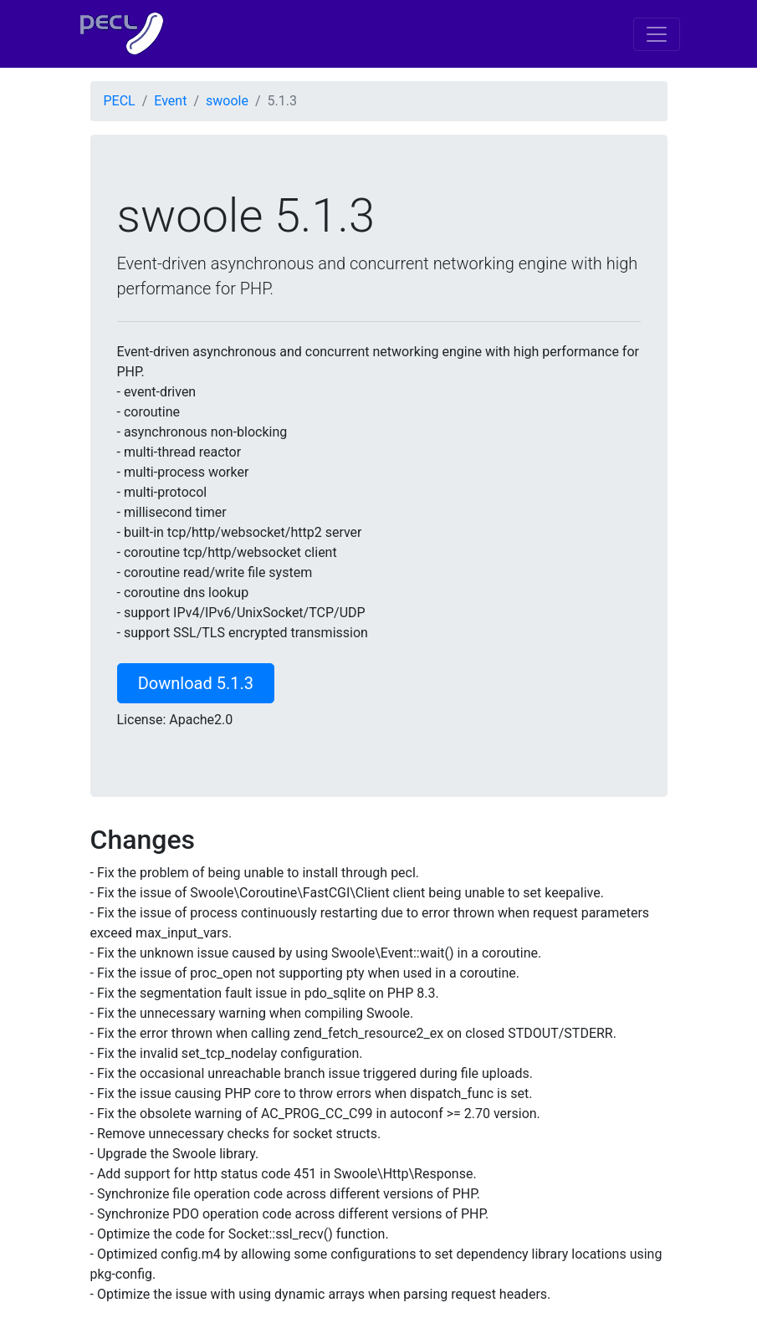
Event (170, 101)
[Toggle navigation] (656, 34)
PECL (120, 101)
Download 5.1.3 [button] (195, 683)
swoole (227, 101)
